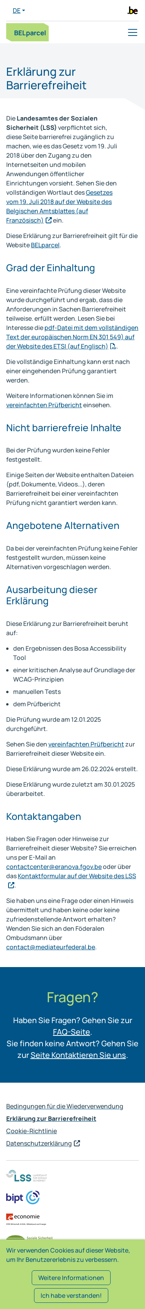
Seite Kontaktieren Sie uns (78, 1055)
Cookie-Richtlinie (31, 1131)
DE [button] (16, 10)
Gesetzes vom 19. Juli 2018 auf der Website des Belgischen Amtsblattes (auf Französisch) (59, 206)
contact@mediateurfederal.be (50, 947)
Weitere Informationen (71, 1277)
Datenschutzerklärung (39, 1143)
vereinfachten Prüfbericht (44, 405)
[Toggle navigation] (132, 32)
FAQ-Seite (71, 1032)
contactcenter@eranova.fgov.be (54, 866)
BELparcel (45, 245)
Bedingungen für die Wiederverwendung (64, 1106)
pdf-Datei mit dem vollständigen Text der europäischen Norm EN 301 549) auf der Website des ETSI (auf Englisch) (72, 336)
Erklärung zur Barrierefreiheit (51, 1118)
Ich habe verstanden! (71, 1295)
